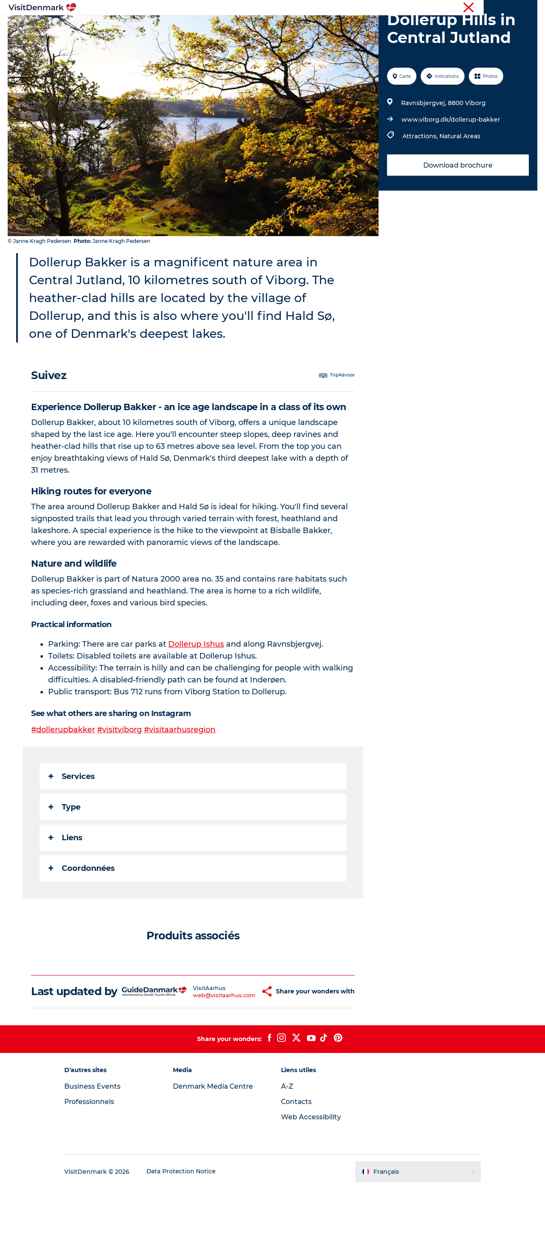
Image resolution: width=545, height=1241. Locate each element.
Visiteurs (456, 8)
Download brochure (457, 206)
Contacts (297, 1154)
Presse (528, 8)
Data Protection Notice (189, 1224)
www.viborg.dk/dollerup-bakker (450, 160)
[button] (243, 1038)
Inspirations (151, 27)
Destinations (203, 27)
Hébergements (305, 27)
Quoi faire (252, 27)
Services (72, 817)
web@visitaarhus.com (200, 1041)
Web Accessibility (311, 1170)
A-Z (287, 1139)
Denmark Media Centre (217, 1139)
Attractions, (420, 176)
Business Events (100, 1139)
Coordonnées (82, 908)
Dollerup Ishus (196, 684)
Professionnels (493, 8)
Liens (66, 878)
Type (65, 847)
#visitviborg (120, 770)
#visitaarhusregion (181, 770)
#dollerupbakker (64, 770)
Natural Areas (459, 176)
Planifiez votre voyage (377, 27)
